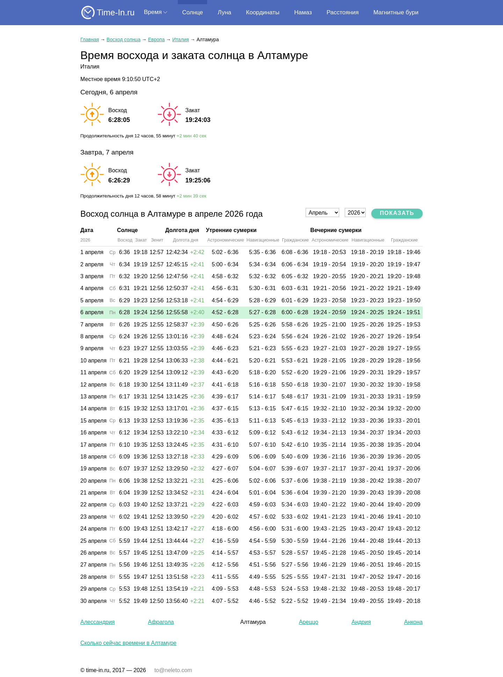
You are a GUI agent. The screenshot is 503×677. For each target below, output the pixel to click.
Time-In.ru (115, 12)
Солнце (192, 12)
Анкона (413, 622)
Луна (224, 12)
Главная (89, 39)
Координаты (262, 12)
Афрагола (161, 622)
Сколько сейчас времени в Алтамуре (128, 643)
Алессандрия (97, 622)
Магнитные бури (395, 12)
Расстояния (343, 12)
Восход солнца (123, 39)
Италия (180, 39)
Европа (156, 39)
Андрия (361, 622)
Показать (397, 213)
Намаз (303, 12)
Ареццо (309, 622)
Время (153, 12)
